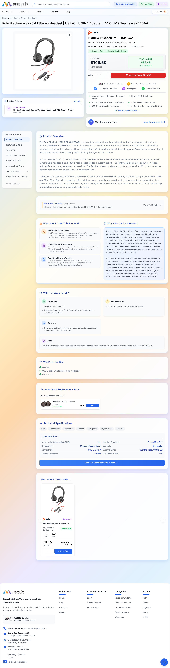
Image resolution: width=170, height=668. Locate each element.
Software (119, 429)
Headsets (7, 12)
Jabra (145, 602)
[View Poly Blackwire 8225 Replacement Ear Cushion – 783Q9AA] (70, 404)
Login (89, 598)
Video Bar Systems (123, 598)
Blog (68, 12)
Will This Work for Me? (16, 155)
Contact (62, 612)
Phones (24, 12)
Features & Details (14, 145)
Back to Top (13, 184)
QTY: (90, 75)
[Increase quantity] (107, 75)
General (81, 429)
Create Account (94, 602)
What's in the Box (14, 161)
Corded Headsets (28, 18)
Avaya (145, 612)
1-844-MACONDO (38, 628)
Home (4, 18)
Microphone (92, 429)
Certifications (55, 429)
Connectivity (68, 429)
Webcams (119, 617)
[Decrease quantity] (96, 75)
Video (39, 12)
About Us (54, 12)
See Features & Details (127, 110)
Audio (43, 429)
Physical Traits (106, 429)
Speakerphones (122, 612)
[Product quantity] (101, 75)
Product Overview (14, 139)
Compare (67, 519)
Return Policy (93, 607)
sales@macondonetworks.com (21, 635)
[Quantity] (48, 551)
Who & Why (11, 150)
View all (78, 101)
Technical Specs (13, 171)
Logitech (147, 607)
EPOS (145, 617)
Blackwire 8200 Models (16, 177)
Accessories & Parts (15, 166)
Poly (145, 598)
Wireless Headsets (123, 602)
